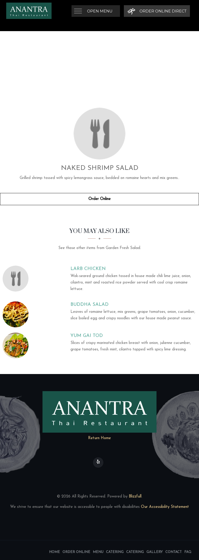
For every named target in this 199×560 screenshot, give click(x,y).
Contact (173, 552)
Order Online (99, 199)
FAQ (187, 552)
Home (54, 552)
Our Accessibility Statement (164, 507)
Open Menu (99, 11)
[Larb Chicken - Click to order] (17, 279)
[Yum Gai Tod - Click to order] (17, 345)
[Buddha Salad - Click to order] (17, 314)
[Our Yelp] (98, 462)
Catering (115, 552)
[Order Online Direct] (157, 11)
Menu (98, 552)
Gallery (154, 552)
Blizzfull (135, 497)
